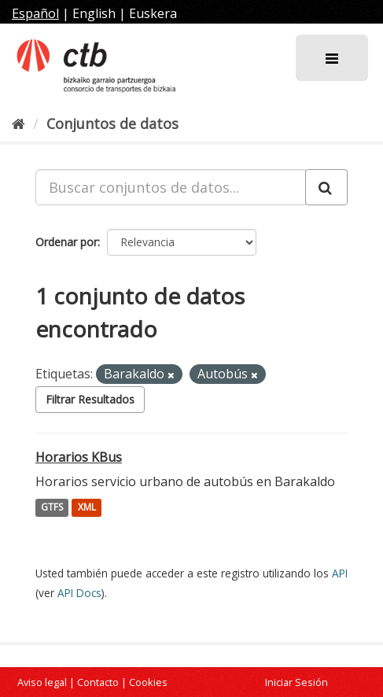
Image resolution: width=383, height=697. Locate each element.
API (340, 573)
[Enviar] (326, 187)
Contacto (98, 682)
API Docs (79, 592)
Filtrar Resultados (90, 399)
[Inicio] (18, 123)
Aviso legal (42, 682)
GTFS (52, 507)
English (94, 13)
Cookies (148, 682)
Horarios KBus (78, 457)
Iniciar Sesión (296, 682)
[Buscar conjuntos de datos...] (170, 187)
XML (87, 507)
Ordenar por (66, 241)
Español (35, 13)
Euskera (153, 13)
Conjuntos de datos (112, 123)
